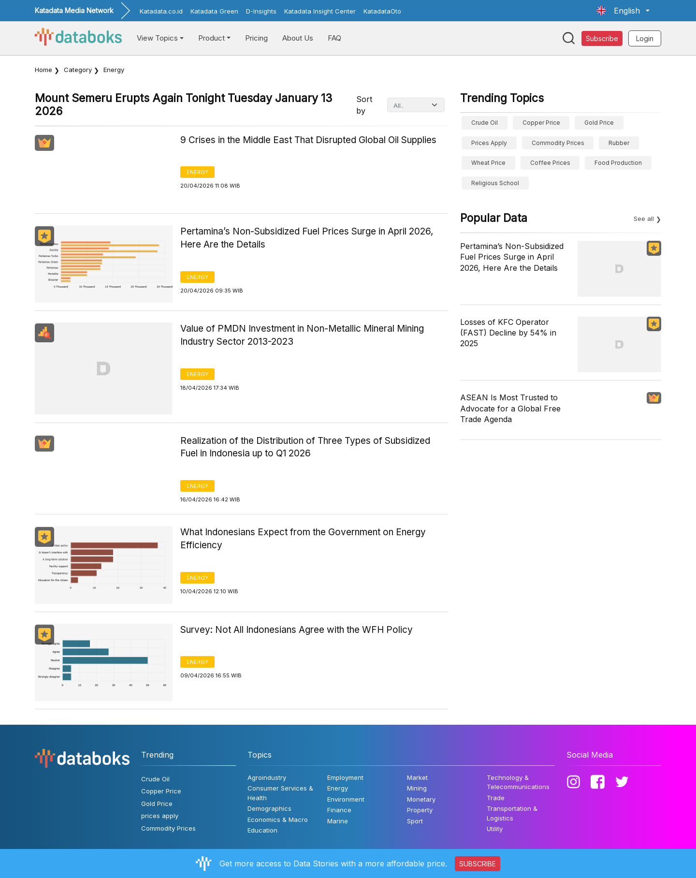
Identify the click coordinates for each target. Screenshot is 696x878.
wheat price (488, 162)
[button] (623, 10)
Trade (496, 798)
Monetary (421, 799)
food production (618, 162)
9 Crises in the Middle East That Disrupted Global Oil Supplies (308, 140)
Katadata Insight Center (320, 11)
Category (78, 69)
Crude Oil (484, 122)
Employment (345, 777)
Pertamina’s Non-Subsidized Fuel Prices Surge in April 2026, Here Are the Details (306, 238)
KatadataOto (382, 11)
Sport (415, 821)
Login (644, 38)
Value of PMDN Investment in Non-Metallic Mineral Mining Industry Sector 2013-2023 (302, 335)
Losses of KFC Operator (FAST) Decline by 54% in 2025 (508, 333)
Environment (345, 799)
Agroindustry (266, 777)
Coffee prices (550, 162)
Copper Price (541, 122)
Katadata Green (214, 11)
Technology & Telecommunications (518, 782)
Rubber (619, 142)
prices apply (489, 142)
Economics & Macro (277, 819)
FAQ (334, 38)
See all (644, 218)
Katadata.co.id (161, 11)
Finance (339, 810)
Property (420, 810)
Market (417, 777)
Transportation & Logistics (512, 813)
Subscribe (602, 38)
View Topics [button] (157, 38)
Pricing (256, 38)
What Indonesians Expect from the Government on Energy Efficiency (303, 539)
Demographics (269, 808)
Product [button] (211, 38)
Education (262, 830)
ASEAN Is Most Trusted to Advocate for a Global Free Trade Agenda (510, 408)
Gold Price (599, 122)
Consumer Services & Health (280, 793)
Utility (495, 829)
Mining (417, 788)
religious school (495, 183)
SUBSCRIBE (477, 864)
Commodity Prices (558, 142)
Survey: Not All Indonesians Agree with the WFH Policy (296, 629)
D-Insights (261, 11)
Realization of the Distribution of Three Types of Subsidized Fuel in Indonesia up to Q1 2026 (305, 447)
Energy (197, 172)
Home (43, 69)
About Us (297, 38)
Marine (337, 821)
